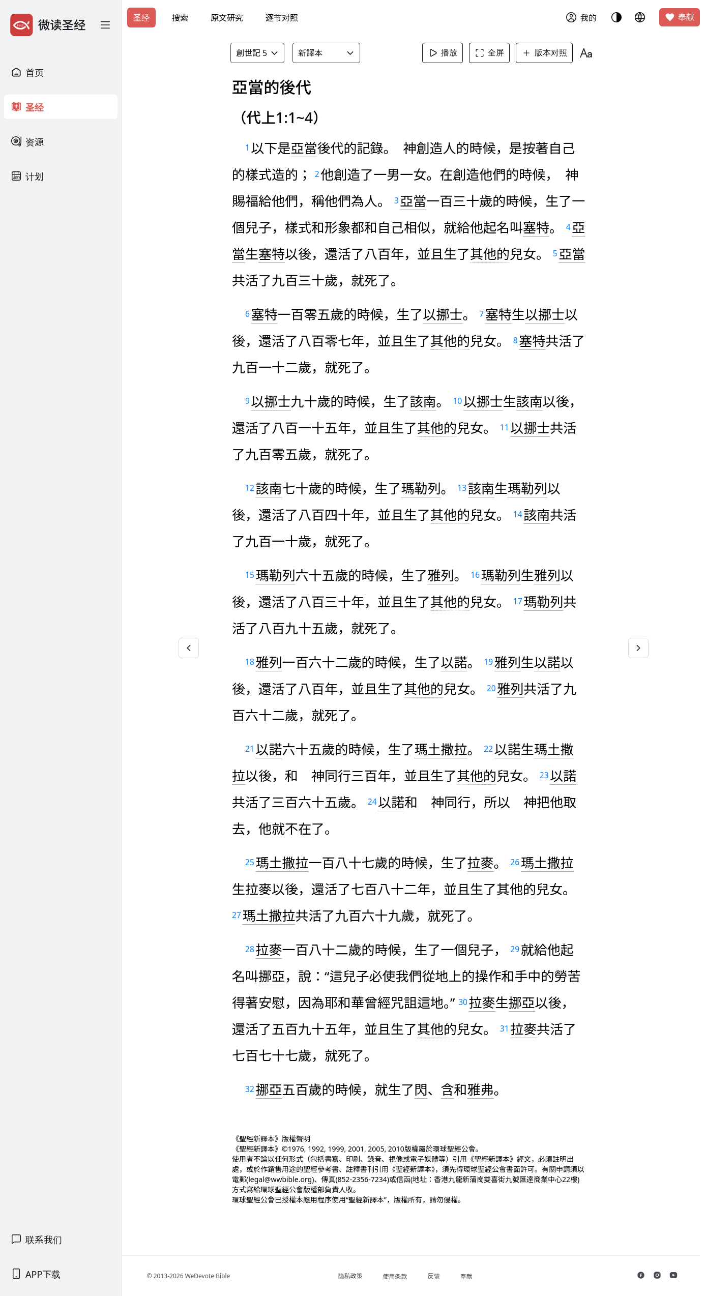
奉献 (679, 17)
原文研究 (227, 17)
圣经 (141, 17)
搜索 (180, 17)
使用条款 (397, 1276)
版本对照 (545, 53)
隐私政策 (352, 1276)
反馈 (435, 1276)
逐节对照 (282, 17)
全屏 (490, 53)
